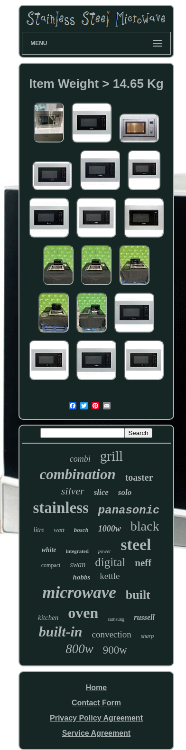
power (105, 551)
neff (143, 563)
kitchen (48, 617)
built (138, 595)
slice (101, 492)
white (48, 549)
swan (77, 564)
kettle (110, 576)
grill (111, 456)
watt (59, 529)
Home (96, 688)
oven (83, 612)
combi (80, 459)
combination (77, 474)
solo (124, 492)
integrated (77, 551)
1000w (109, 528)
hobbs (82, 577)
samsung (116, 619)
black (144, 526)
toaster (139, 477)
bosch (81, 529)
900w (115, 650)
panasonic (129, 510)
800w (79, 649)
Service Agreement (96, 733)
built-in (61, 631)
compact (51, 565)
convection (111, 634)
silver (72, 491)
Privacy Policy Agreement (96, 718)
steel (136, 544)
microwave (79, 592)
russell (144, 617)
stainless (61, 507)
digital (110, 562)
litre (39, 529)
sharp (147, 636)
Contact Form (96, 703)
